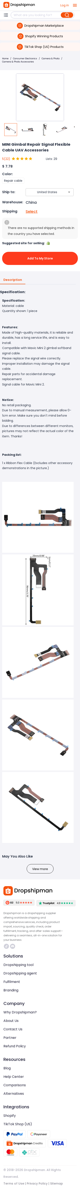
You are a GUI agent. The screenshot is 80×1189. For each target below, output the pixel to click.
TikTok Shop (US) (17, 1124)
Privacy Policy (37, 1183)
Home (5, 58)
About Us (11, 1020)
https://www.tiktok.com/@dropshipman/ (6, 946)
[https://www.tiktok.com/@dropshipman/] (6, 946)
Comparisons (14, 1085)
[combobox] (43, 192)
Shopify (9, 1115)
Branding (10, 990)
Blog (7, 1068)
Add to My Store (40, 258)
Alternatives (13, 1093)
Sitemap (56, 1183)
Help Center (13, 1076)
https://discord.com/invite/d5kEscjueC (12, 946)
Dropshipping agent (20, 973)
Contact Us (12, 1029)
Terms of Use (13, 1183)
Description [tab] (12, 280)
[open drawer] (75, 5)
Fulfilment (11, 981)
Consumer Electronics (25, 58)
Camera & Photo (51, 58)
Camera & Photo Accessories (18, 61)
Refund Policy (14, 1046)
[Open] (69, 192)
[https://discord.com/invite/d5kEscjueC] (12, 946)
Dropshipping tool (18, 964)
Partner (9, 1037)
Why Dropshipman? (20, 1012)
